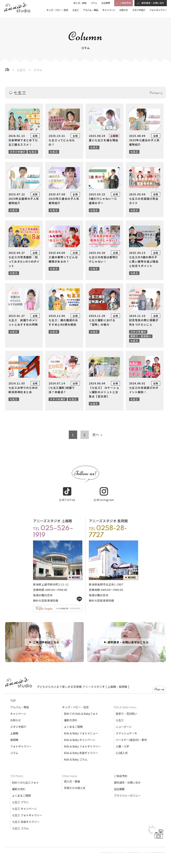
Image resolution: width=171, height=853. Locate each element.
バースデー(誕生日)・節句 (131, 720)
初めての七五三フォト (25, 763)
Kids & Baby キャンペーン (79, 720)
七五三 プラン (20, 783)
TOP (13, 681)
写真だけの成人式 (74, 769)
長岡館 (14, 720)
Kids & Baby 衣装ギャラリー (81, 734)
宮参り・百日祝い (126, 694)
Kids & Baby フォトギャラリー (82, 727)
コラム (94, 3)
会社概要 (105, 3)
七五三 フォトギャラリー (27, 796)
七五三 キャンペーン (24, 789)
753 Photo (16, 757)
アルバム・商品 (90, 10)
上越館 (14, 714)
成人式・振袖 (80, 3)
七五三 (75, 10)
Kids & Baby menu (125, 688)
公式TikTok (67, 475)
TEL (53, 512)
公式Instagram (104, 475)
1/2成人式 (122, 734)
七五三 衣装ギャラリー (25, 802)
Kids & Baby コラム (75, 740)
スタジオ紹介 (138, 10)
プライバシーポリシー (127, 776)
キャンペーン (108, 10)
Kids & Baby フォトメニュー (81, 714)
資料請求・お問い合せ (127, 763)
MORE (76, 558)
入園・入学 (122, 727)
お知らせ (123, 10)
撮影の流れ (70, 701)
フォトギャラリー (158, 10)
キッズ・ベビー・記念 (57, 10)
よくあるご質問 (73, 707)
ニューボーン (124, 707)
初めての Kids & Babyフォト (81, 694)
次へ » (97, 415)
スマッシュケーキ (126, 714)
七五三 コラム (20, 809)
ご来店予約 (120, 757)
